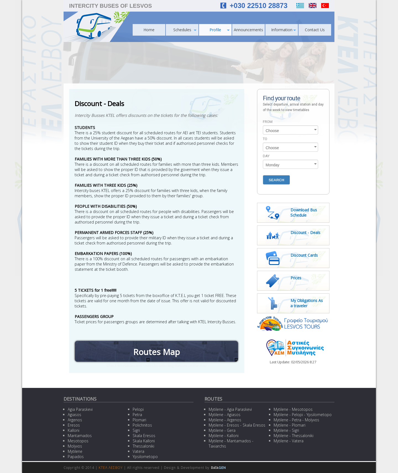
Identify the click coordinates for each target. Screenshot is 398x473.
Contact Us (315, 29)
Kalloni (73, 430)
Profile (220, 29)
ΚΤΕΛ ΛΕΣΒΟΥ (111, 467)
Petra (137, 414)
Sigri (136, 430)
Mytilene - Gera (222, 430)
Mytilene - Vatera (288, 440)
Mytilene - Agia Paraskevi (230, 409)
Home (149, 29)
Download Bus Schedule (303, 212)
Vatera (138, 451)
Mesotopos (78, 440)
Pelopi (138, 409)
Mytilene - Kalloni (224, 435)
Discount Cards (304, 255)
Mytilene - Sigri (286, 430)
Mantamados (80, 435)
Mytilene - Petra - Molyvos (296, 419)
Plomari (139, 419)
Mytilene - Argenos (225, 419)
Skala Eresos (144, 435)
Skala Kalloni (144, 440)
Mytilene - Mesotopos (293, 409)
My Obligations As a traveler (306, 303)
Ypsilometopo (145, 456)
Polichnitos (142, 425)
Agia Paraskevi (80, 409)
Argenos (75, 419)
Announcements (248, 29)
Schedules (185, 29)
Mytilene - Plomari (289, 425)
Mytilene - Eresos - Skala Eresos (237, 425)
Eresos (74, 425)
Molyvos (75, 446)
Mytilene (75, 451)
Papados (76, 456)
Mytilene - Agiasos (224, 414)
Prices (295, 277)
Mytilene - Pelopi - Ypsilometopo (303, 414)
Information (283, 29)
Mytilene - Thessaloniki (293, 435)
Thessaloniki (143, 446)
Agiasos (74, 414)
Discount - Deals (305, 232)
